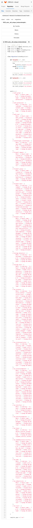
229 (4, 421)
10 (4, 60)
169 (4, 322)
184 (4, 347)
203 (4, 378)
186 (4, 350)
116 (4, 235)
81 (4, 177)
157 (4, 302)
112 (4, 228)
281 (4, 507)
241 (4, 441)
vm (12, 19)
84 (4, 182)
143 (4, 279)
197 (4, 368)
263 (4, 477)
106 (4, 218)
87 (4, 187)
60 (4, 142)
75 (4, 167)
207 (4, 385)
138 (4, 271)
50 (4, 126)
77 (4, 170)
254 (4, 463)
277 (4, 501)
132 (4, 261)
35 (4, 101)
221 (4, 408)
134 (4, 264)
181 (4, 342)
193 (4, 362)
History (16, 34)
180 (4, 340)
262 (4, 476)
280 (4, 506)
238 (4, 436)
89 (4, 190)
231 (4, 425)
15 (4, 68)
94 (4, 198)
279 (4, 504)
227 (4, 418)
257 (4, 468)
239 (4, 438)
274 (4, 496)
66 (4, 152)
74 (4, 165)
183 (4, 345)
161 (4, 309)
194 (4, 363)
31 (4, 94)
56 (4, 135)
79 (4, 173)
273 (4, 494)
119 (4, 240)
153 (4, 296)
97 (4, 203)
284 (4, 512)
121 (4, 243)
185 (4, 349)
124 (4, 248)
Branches (15, 11)
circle (7, 19)
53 (4, 131)
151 (4, 292)
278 (4, 502)
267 (4, 484)
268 (4, 486)
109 (4, 223)
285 (4, 514)
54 (4, 132)
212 (4, 393)
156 (4, 301)
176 (4, 334)
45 (4, 117)
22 (4, 79)
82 (4, 178)
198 (4, 370)
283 (4, 510)
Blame (16, 30)
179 (4, 339)
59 (4, 140)
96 (4, 202)
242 (4, 443)
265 (4, 481)
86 (4, 185)
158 (4, 304)
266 (4, 482)
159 (4, 306)
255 (4, 464)
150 (4, 291)
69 (4, 157)
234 (4, 430)
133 (4, 263)
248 (4, 453)
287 (4, 517)
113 (4, 230)
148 (4, 287)
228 (4, 420)
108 (4, 221)
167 (4, 319)
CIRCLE (10, 2)
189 (4, 355)
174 (4, 330)
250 (4, 456)
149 (4, 289)
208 (4, 387)
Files (2, 11)
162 (4, 311)
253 (4, 461)
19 (4, 74)
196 (4, 367)
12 (4, 63)
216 (4, 400)
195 (4, 365)
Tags (20, 11)
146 (4, 284)
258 (4, 469)
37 (4, 104)
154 (4, 297)
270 (4, 489)
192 (4, 360)
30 (4, 93)
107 (4, 220)
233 (4, 428)
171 (4, 325)
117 (4, 236)
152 (4, 294)
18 (4, 73)
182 (4, 344)
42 (4, 112)
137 (4, 269)
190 (4, 357)
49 (4, 124)
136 (4, 268)
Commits (8, 11)
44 (4, 116)
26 (4, 86)
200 (4, 373)
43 (4, 114)
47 (4, 121)
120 (4, 241)
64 (4, 149)
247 (4, 451)
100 (4, 208)
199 (4, 372)
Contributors (27, 11)
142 (4, 278)
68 (4, 155)
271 (4, 491)
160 (4, 307)
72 (4, 162)
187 (4, 352)
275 (4, 497)
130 (4, 258)
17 (4, 71)
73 (4, 164)
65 (4, 150)
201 (4, 375)
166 (4, 317)
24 (4, 83)
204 (4, 380)
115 (4, 233)
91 (4, 193)
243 (4, 444)
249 (4, 454)
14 (4, 66)
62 (4, 145)
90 (4, 192)
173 (4, 329)
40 (4, 109)
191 (4, 359)
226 (4, 416)
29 (4, 91)
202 (4, 377)
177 (4, 335)
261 (4, 474)
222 (4, 410)
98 (4, 205)
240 (4, 439)
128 (4, 254)
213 (4, 395)
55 (4, 134)
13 (4, 64)
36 (4, 102)
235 (4, 431)
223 (4, 411)
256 (4, 466)
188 (4, 354)
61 (4, 144)
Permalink (16, 37)
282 (4, 509)
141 (4, 276)
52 (4, 129)
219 (4, 405)
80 (4, 175)
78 (4, 172)
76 (4, 169)
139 (4, 273)
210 (4, 390)
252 (4, 459)
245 (4, 448)
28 (4, 89)
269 (4, 487)
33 (4, 98)
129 (4, 256)
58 (4, 139)
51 (4, 127)
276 (4, 499)
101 (4, 210)
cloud (16, 2)
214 (4, 396)
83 (4, 180)
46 (4, 119)
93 (4, 197)
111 (4, 226)
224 (4, 413)
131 (4, 259)
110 (4, 225)
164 (4, 314)
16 (4, 69)
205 (4, 382)
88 (4, 188)
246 (4, 449)
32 (4, 96)
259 (4, 471)
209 (4, 388)
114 (4, 231)
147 (4, 286)
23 (4, 81)
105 (4, 216)
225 (4, 415)
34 (4, 99)
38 (4, 106)
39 (4, 107)
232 (4, 426)
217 (4, 401)
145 (4, 283)
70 (4, 159)
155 (4, 299)
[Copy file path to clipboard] (29, 42)
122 (4, 245)
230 (4, 423)
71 (4, 160)
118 (4, 238)
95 (4, 200)
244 (4, 446)
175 (4, 332)
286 (4, 515)
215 (4, 398)
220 (4, 406)
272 (4, 492)
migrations (18, 19)
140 (4, 274)
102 (4, 211)
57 (4, 137)
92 (4, 195)
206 (4, 383)
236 (4, 433)
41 (4, 111)
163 (4, 312)
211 (4, 392)
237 (4, 434)
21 (4, 78)
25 (4, 84)
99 (4, 207)
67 (4, 154)
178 (4, 337)
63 (4, 147)
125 (4, 249)
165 (4, 316)
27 (4, 88)
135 (4, 266)
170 (4, 324)
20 (4, 76)
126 (4, 251)
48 (4, 122)
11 (4, 61)
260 (4, 472)
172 (4, 327)
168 (4, 321)
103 (4, 213)
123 (4, 246)
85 (4, 183)
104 (4, 215)
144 (4, 281)
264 (4, 479)
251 (4, 458)
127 (4, 253)
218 (4, 403)
